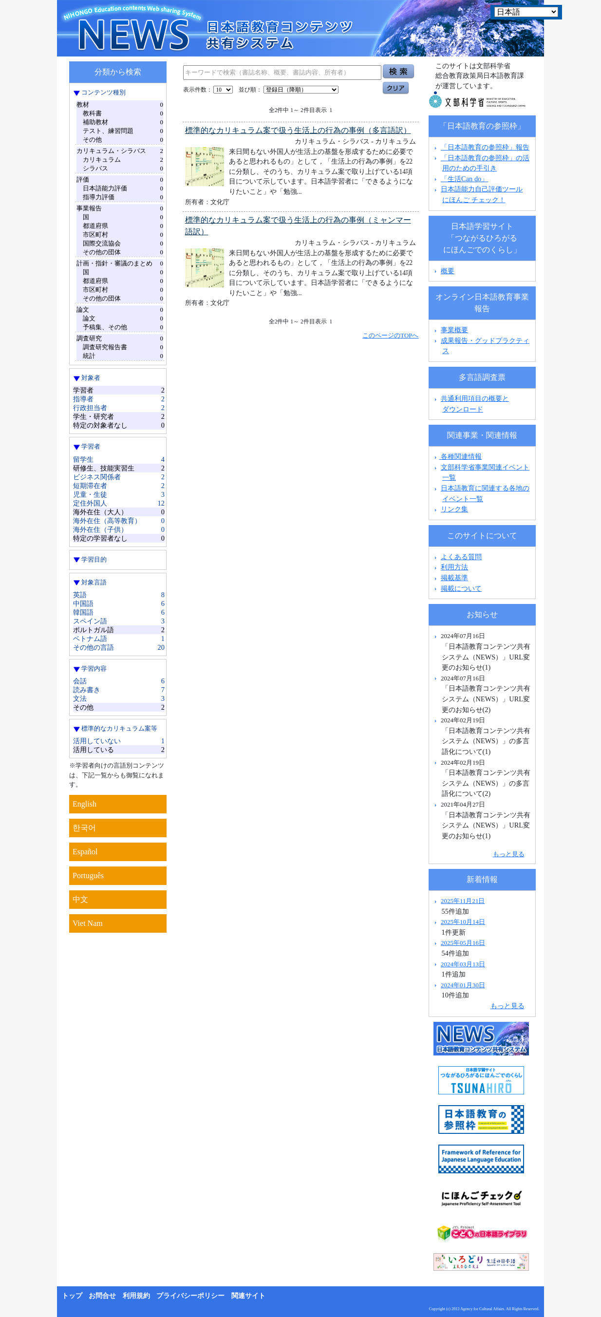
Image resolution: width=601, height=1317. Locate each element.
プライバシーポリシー (190, 1295)
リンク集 (454, 509)
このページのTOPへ (390, 335)
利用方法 (454, 567)
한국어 (84, 828)
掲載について (461, 588)
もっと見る (509, 854)
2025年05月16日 (463, 942)
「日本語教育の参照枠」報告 (485, 147)
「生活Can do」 (464, 179)
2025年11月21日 (463, 900)
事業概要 (454, 330)
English (84, 804)
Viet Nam (88, 923)
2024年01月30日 (463, 985)
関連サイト (248, 1295)
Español (85, 851)
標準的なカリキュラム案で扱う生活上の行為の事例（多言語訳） (298, 130)
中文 (80, 899)
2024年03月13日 (463, 964)
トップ (72, 1295)
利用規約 (136, 1295)
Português (88, 875)
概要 (447, 271)
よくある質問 (461, 557)
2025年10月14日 (463, 921)
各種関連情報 (457, 456)
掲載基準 (454, 578)
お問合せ (102, 1295)
